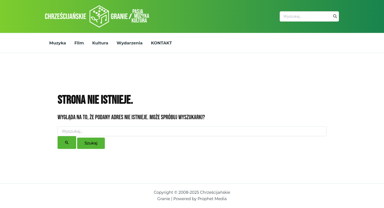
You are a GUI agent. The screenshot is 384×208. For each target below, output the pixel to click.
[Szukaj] (335, 16)
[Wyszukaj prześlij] (67, 142)
